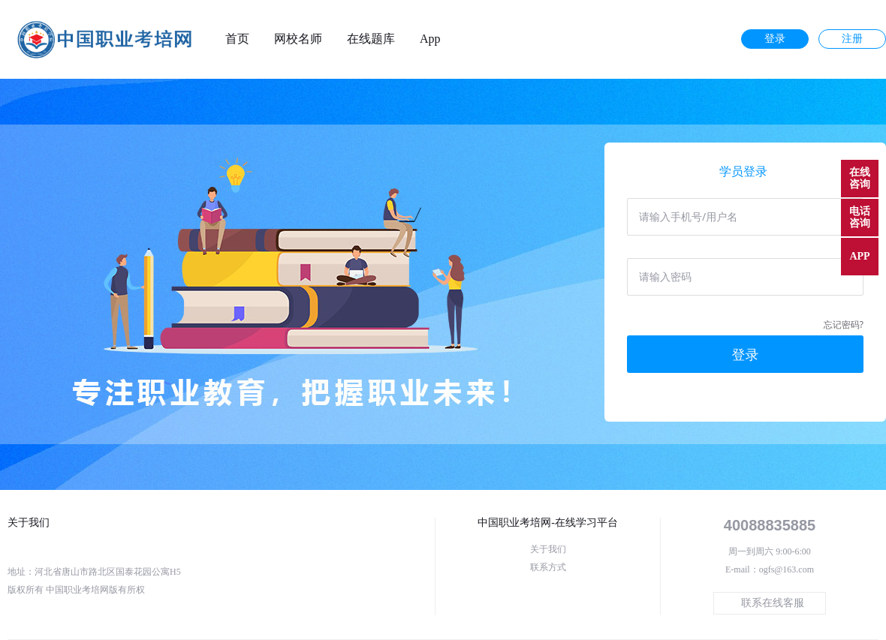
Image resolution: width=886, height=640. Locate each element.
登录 (774, 38)
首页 (237, 39)
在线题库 (371, 39)
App (430, 39)
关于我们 (548, 549)
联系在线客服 (772, 602)
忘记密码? (843, 324)
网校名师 (298, 39)
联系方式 (548, 567)
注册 (852, 38)
